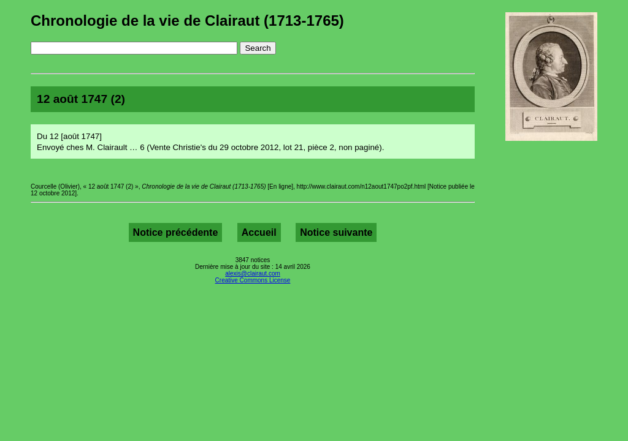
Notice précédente (175, 232)
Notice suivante (336, 232)
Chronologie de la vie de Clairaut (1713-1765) (187, 20)
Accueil (259, 232)
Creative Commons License (253, 280)
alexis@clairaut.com (252, 273)
